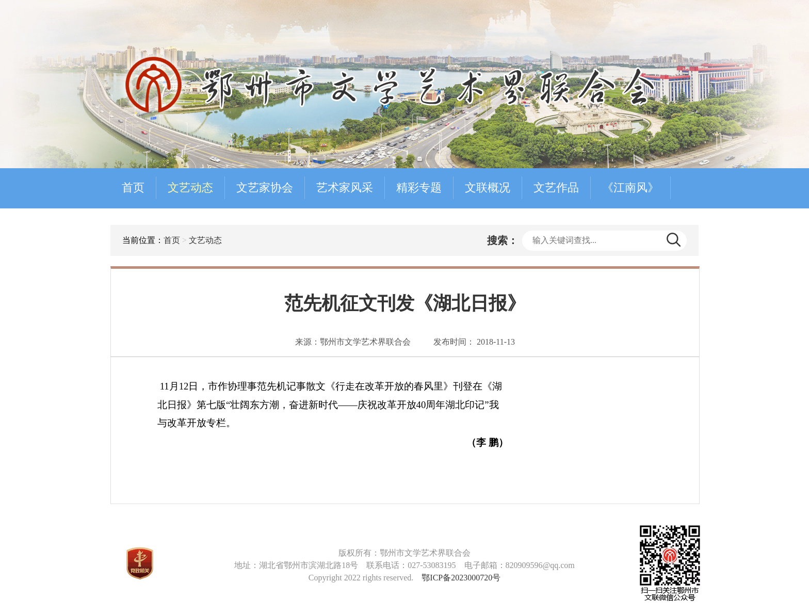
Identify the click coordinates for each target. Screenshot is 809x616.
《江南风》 (630, 187)
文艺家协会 (264, 187)
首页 (133, 187)
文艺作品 (556, 187)
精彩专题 (419, 187)
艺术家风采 (344, 187)
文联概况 (487, 187)
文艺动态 (190, 187)
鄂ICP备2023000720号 (461, 577)
